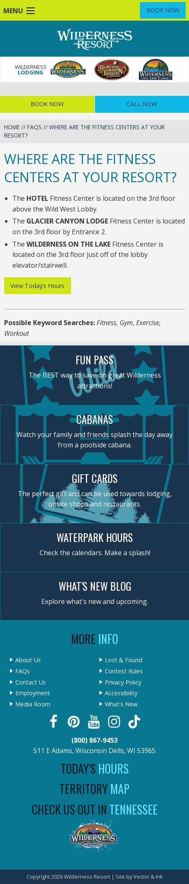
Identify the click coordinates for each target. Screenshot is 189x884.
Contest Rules (124, 671)
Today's (95, 768)
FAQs (34, 127)
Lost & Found (123, 660)
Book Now (163, 10)
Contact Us (30, 682)
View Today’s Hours (37, 286)
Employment (32, 693)
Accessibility (121, 693)
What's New (121, 704)
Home (12, 127)
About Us (28, 660)
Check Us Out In (95, 809)
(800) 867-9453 (94, 740)
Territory (94, 788)
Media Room (32, 704)
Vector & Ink (148, 876)
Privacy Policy (123, 682)
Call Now (142, 104)
